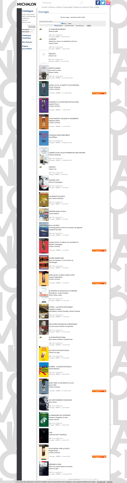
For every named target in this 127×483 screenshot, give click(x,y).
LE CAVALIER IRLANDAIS (57, 29)
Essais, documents (28, 14)
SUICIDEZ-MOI (54, 180)
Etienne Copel (53, 468)
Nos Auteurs (27, 42)
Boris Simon (53, 402)
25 (75, 479)
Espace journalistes (27, 47)
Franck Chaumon (54, 87)
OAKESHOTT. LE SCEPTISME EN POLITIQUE (64, 102)
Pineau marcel (54, 419)
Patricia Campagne (55, 182)
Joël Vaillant (53, 311)
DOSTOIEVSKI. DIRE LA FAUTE (59, 448)
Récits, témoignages (29, 16)
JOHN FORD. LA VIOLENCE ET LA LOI (61, 383)
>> (95, 479)
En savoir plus (101, 482)
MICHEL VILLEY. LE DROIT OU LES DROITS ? (64, 242)
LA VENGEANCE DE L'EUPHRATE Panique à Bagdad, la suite (60, 416)
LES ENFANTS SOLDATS (57, 196)
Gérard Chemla (74, 311)
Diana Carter (53, 43)
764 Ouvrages (65, 17)
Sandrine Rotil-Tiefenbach (58, 435)
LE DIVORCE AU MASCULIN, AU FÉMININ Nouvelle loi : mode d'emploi (63, 292)
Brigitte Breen (53, 450)
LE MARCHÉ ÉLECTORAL (57, 337)
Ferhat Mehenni (54, 369)
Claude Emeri (68, 339)
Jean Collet (52, 385)
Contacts (59, 7)
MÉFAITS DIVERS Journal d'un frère (55, 69)
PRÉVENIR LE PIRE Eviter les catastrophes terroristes (60, 465)
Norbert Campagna (55, 244)
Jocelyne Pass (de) (55, 230)
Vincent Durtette (63, 311)
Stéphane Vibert (54, 121)
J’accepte (109, 482)
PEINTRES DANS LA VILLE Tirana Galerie (57, 212)
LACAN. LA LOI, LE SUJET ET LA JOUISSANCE (64, 85)
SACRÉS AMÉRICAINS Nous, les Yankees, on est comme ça (61, 259)
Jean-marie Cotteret (56, 339)
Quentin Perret (54, 104)
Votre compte (94, 7)
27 (78, 479)
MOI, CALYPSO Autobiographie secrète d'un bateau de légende (65, 226)
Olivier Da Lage (54, 352)
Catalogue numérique (26, 36)
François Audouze (55, 155)
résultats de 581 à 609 (77, 17)
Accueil (44, 7)
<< (50, 479)
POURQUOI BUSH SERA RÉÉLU (59, 135)
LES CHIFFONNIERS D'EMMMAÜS (60, 400)
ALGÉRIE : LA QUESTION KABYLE (60, 366)
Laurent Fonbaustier (55, 277)
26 (77, 479)
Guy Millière (53, 137)
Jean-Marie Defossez (56, 198)
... (66, 479)
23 (71, 479)
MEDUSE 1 (52, 167)
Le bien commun (54, 89)
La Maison (51, 7)
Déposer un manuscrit (81, 7)
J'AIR (50, 432)
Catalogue (27, 10)
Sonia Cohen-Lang (55, 295)
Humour (25, 20)
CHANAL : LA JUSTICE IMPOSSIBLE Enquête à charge (61, 308)
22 (69, 479)
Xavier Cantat (53, 72)
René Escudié (53, 31)
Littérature (25, 18)
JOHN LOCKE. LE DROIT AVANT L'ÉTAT (62, 275)
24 (73, 479)
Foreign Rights (68, 7)
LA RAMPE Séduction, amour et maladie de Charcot (63, 40)
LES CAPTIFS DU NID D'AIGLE (59, 350)
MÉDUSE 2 (52, 54)
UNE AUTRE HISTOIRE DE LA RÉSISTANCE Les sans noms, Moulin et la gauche (63, 325)
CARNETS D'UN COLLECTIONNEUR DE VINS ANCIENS (67, 153)
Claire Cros (52, 56)
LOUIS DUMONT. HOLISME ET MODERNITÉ (63, 118)
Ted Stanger (53, 262)
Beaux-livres (26, 22)
